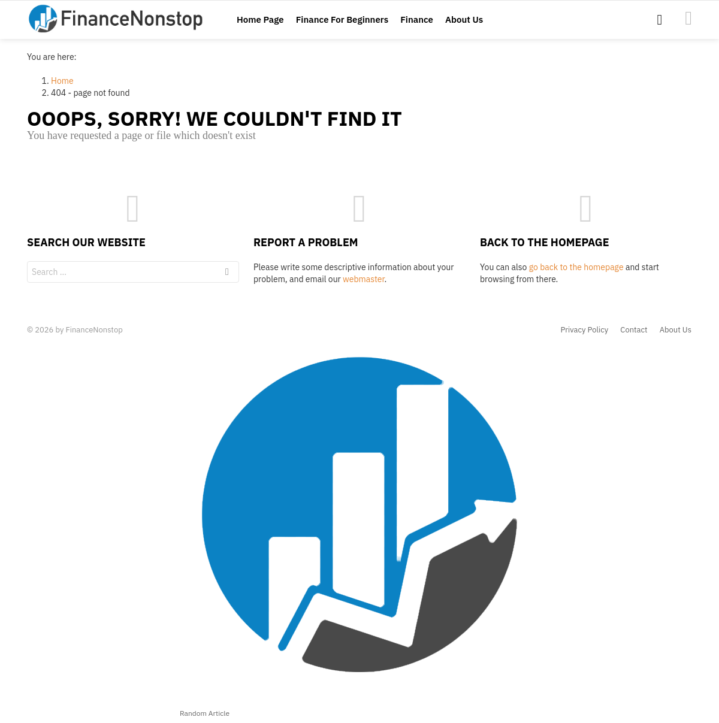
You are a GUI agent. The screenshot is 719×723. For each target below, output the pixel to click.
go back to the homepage (576, 267)
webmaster (363, 279)
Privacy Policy (585, 330)
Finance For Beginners (342, 19)
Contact (633, 330)
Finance (416, 19)
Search (227, 273)
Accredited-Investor (688, 18)
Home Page (260, 19)
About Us (464, 19)
